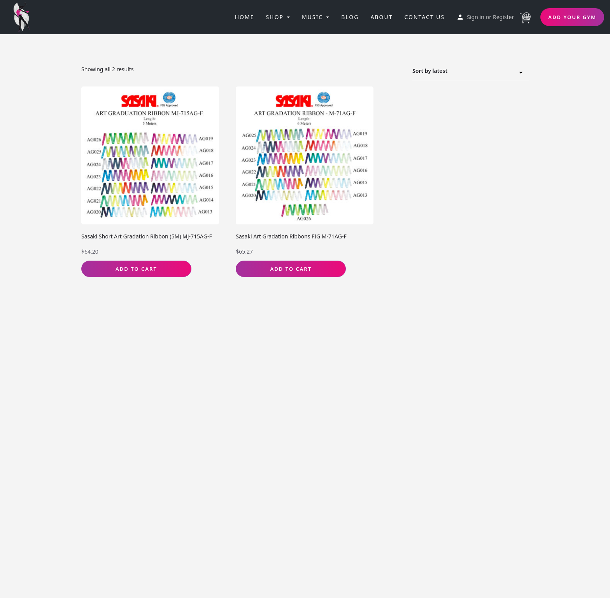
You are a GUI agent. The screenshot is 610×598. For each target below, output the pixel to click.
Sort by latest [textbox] (465, 72)
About (381, 17)
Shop (274, 17)
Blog (350, 17)
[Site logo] (24, 16)
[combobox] (470, 71)
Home (244, 17)
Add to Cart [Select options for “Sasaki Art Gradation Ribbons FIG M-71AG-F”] (291, 268)
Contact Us (424, 17)
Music (312, 17)
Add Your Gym (572, 17)
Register (503, 17)
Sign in (475, 17)
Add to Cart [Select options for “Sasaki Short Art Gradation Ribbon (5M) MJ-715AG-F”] (136, 268)
